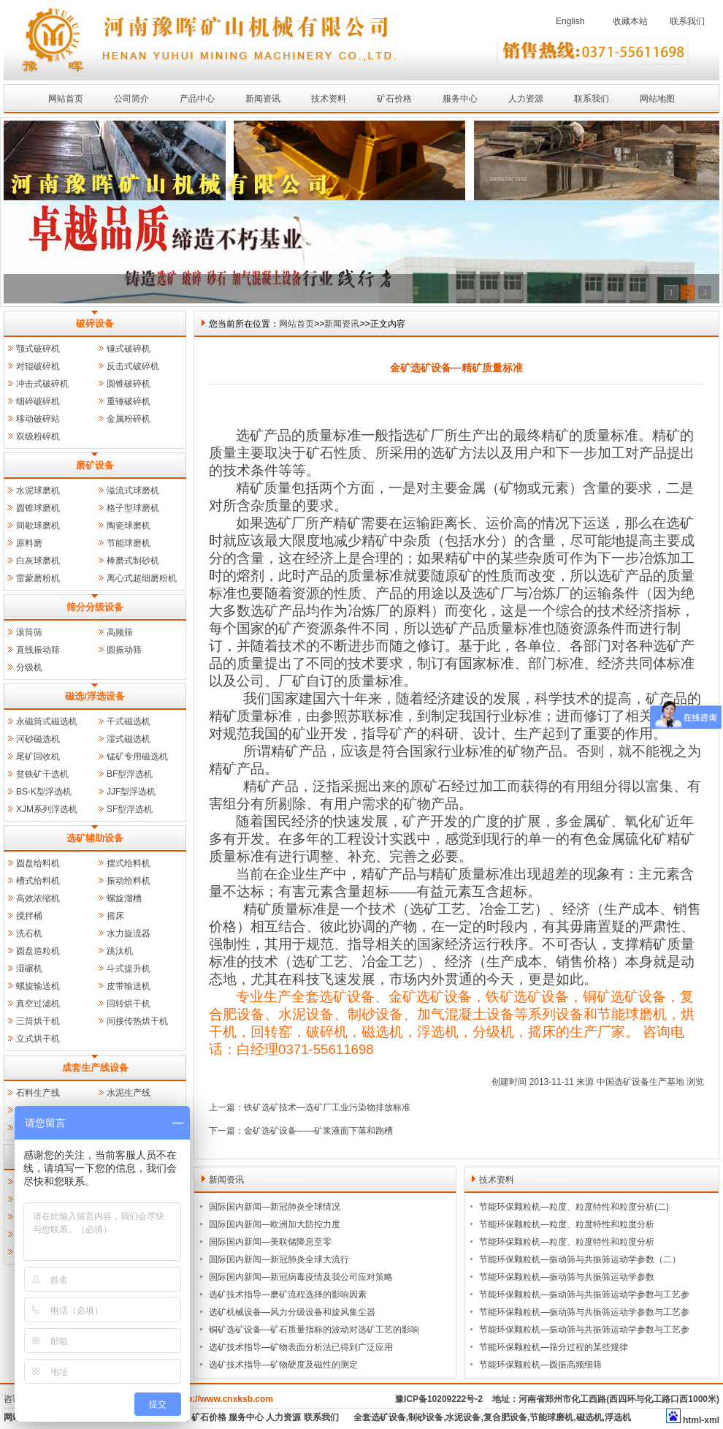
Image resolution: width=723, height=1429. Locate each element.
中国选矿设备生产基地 (640, 1082)
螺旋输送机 (38, 986)
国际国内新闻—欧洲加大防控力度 (274, 1224)
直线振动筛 (38, 650)
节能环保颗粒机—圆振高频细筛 (540, 1365)
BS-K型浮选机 (44, 791)
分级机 (29, 667)
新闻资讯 (262, 99)
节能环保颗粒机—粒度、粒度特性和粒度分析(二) (574, 1207)
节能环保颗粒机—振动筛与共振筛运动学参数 (566, 1277)
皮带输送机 (128, 986)
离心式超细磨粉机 (142, 578)
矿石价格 (394, 99)
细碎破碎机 (38, 401)
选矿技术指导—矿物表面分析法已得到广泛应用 (301, 1347)
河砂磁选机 (38, 739)
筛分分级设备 (94, 607)
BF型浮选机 (130, 774)
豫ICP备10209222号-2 (439, 1399)
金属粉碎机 (128, 419)
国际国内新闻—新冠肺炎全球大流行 (279, 1259)
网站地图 (657, 99)
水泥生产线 (128, 1093)
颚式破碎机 (38, 349)
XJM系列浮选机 (46, 809)
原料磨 (29, 543)
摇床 (115, 916)
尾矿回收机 (38, 756)
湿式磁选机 (128, 739)
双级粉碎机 (38, 436)
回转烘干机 (128, 1003)
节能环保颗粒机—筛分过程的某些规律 (553, 1347)
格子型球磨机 (133, 508)
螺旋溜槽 (124, 898)
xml (711, 1420)
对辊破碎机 (38, 366)
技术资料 (328, 99)
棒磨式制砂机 (133, 561)
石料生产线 (38, 1093)
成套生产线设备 (95, 1067)
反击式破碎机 (133, 366)
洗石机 (29, 933)
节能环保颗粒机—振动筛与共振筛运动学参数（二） (580, 1259)
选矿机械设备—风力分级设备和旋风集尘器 (292, 1312)
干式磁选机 (128, 721)
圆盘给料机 (38, 863)
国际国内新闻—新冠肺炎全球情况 (274, 1207)
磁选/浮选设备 (95, 696)
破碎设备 (95, 323)
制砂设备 (425, 1417)
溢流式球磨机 (133, 490)
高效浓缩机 (38, 898)
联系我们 (687, 21)
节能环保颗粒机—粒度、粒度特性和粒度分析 (566, 1224)
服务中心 (460, 99)
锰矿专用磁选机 (137, 756)
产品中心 (197, 99)
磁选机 (589, 1417)
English (570, 21)
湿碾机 (29, 968)
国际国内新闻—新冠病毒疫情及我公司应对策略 (301, 1277)
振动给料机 (128, 881)
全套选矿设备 (379, 1417)
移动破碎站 (38, 419)
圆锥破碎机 (128, 384)
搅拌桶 (29, 916)
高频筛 (120, 632)
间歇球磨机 (38, 525)
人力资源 (525, 99)
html (692, 1420)
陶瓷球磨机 (128, 525)
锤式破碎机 (128, 349)
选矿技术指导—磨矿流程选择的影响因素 (288, 1294)
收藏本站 (630, 21)
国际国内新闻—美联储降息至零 (270, 1242)
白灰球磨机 (38, 561)
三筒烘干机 (38, 1021)
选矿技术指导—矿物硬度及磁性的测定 (283, 1365)
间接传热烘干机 (137, 1021)
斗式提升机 (128, 968)
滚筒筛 (29, 632)
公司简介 (131, 99)
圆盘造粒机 (38, 951)
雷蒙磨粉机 (38, 578)
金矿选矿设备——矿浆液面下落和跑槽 (318, 1131)
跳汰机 (120, 951)
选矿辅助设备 (94, 838)
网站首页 (65, 99)
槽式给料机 (38, 881)
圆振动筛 (124, 650)
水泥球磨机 (38, 490)
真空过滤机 (38, 1003)
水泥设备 (463, 1417)
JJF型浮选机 (131, 791)
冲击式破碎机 (42, 384)
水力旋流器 (128, 933)
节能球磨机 (128, 543)
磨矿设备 (95, 465)
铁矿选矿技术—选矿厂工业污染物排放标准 (327, 1107)
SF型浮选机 (130, 809)
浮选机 (618, 1417)
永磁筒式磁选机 (46, 721)
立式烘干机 (38, 1039)
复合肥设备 (505, 1417)
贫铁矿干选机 (42, 774)
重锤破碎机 (128, 401)
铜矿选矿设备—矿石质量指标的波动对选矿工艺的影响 (314, 1329)
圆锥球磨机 (38, 508)
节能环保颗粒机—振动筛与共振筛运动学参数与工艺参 (584, 1294)
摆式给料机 (128, 863)
